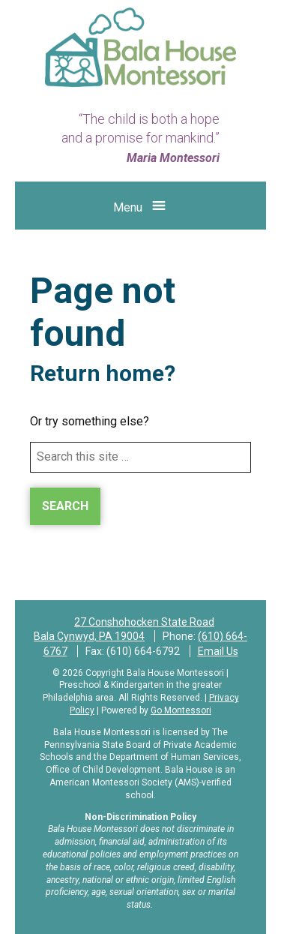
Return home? (102, 373)
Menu (127, 207)
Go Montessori (181, 710)
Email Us (218, 651)
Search (65, 506)
